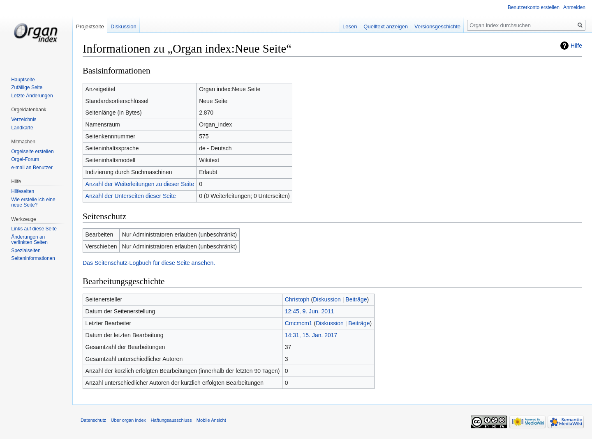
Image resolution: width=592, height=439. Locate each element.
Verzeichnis (23, 119)
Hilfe (576, 45)
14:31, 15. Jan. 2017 (311, 335)
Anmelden (574, 7)
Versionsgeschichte (437, 26)
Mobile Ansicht (211, 420)
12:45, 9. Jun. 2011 (309, 311)
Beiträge (356, 299)
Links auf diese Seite (34, 229)
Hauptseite (23, 80)
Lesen (349, 26)
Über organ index (128, 420)
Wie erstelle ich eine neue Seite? (33, 202)
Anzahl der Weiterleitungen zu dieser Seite (140, 184)
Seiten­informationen (33, 258)
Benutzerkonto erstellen (534, 7)
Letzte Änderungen (32, 96)
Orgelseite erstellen (32, 151)
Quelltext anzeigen (385, 26)
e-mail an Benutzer (32, 167)
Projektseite (90, 26)
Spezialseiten (25, 250)
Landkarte (22, 128)
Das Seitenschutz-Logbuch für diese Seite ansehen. (149, 263)
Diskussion (327, 299)
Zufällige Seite (26, 87)
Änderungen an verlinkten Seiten (29, 240)
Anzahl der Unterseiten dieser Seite (131, 196)
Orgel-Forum (25, 159)
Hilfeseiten (22, 191)
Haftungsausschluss (171, 420)
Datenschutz (93, 420)
